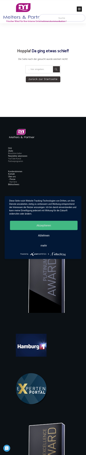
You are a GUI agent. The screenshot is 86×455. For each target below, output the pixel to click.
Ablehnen (43, 235)
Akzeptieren (44, 225)
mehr (44, 245)
